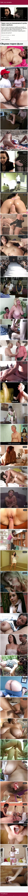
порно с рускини (5, 39)
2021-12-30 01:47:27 (6, 33)
